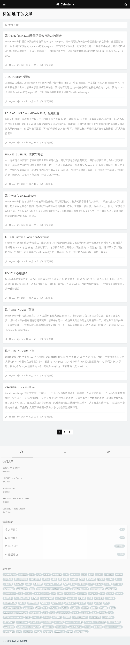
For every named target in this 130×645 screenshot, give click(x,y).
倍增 (66, 579)
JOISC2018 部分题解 (17, 77)
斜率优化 (99, 598)
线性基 (94, 608)
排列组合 (23, 574)
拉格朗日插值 (97, 589)
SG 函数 (103, 608)
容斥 (84, 574)
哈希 (90, 598)
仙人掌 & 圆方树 (22, 598)
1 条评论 (48, 183)
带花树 (38, 631)
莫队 (68, 589)
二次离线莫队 (75, 627)
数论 (32, 574)
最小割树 (47, 622)
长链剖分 (75, 608)
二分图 (108, 584)
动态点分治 (95, 617)
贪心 (39, 574)
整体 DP (81, 603)
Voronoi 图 (59, 631)
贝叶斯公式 (9, 631)
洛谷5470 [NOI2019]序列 (19, 351)
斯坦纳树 (85, 612)
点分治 (98, 603)
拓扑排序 (38, 584)
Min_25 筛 (93, 593)
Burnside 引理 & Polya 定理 (15, 612)
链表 (45, 608)
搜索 (20, 593)
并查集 (46, 579)
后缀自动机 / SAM (80, 589)
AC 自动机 (60, 598)
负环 (111, 612)
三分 (28, 617)
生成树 (74, 579)
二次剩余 (110, 598)
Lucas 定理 (28, 608)
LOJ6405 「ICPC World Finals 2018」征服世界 (32, 113)
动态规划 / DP (10, 574)
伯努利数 (98, 627)
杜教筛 (35, 598)
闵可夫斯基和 (114, 622)
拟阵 (19, 631)
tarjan (28, 584)
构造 (91, 574)
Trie (53, 593)
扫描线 (82, 598)
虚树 (60, 593)
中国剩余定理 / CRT (12, 608)
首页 (9, 25)
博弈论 (99, 584)
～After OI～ (9, 488)
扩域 (45, 612)
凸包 (90, 603)
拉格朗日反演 (63, 612)
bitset (118, 579)
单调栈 (110, 593)
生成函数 (109, 574)
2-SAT (112, 608)
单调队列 (8, 598)
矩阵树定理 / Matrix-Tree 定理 (50, 589)
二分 (66, 574)
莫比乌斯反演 (21, 579)
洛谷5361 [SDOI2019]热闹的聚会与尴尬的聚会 (33, 35)
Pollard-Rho (48, 627)
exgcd (69, 631)
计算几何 (8, 584)
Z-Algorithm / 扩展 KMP (95, 622)
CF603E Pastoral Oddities (20, 387)
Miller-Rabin (22, 622)
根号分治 (118, 584)
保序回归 (28, 631)
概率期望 (57, 574)
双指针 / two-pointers (13, 617)
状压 (54, 579)
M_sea (12, 65)
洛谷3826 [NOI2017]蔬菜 (19, 310)
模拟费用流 (57, 603)
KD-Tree (64, 608)
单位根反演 (35, 622)
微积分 (22, 603)
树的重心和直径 (41, 593)
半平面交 (57, 617)
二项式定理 (22, 589)
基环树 (75, 612)
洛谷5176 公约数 (11, 468)
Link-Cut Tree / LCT (53, 584)
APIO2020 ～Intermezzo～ (16, 498)
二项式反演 (111, 589)
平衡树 (119, 593)
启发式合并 (9, 622)
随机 (73, 584)
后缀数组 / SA (10, 593)
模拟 (52, 612)
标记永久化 (61, 627)
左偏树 (47, 617)
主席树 (110, 579)
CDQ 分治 (54, 608)
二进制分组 (9, 627)
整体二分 (37, 617)
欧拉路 (28, 593)
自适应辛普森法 (80, 617)
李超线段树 (108, 617)
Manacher (72, 598)
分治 (32, 589)
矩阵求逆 (48, 631)
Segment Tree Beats (113, 627)
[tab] (21, 451)
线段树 (47, 574)
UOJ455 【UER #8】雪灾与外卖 (24, 154)
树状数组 (8, 579)
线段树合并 (9, 589)
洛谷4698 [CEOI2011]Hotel (20, 195)
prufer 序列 (70, 593)
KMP (102, 593)
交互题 (101, 579)
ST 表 (106, 603)
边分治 (88, 627)
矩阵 (82, 579)
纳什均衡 (59, 622)
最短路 (119, 574)
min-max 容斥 (47, 598)
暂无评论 (48, 65)
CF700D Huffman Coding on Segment (27, 237)
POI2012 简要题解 (16, 273)
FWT (66, 584)
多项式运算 (35, 579)
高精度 (103, 612)
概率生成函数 (10, 603)
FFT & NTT (75, 574)
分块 (91, 584)
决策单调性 (70, 603)
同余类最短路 (81, 631)
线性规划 (45, 603)
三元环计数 (35, 612)
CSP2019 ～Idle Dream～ (15, 508)
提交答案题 (33, 603)
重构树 (85, 608)
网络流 (99, 574)
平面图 (67, 617)
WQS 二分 (82, 593)
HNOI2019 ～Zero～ (13, 478)
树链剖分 (82, 584)
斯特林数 (91, 579)
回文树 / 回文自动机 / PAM (28, 627)
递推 (95, 612)
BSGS (38, 608)
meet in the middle (74, 622)
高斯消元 (19, 584)
